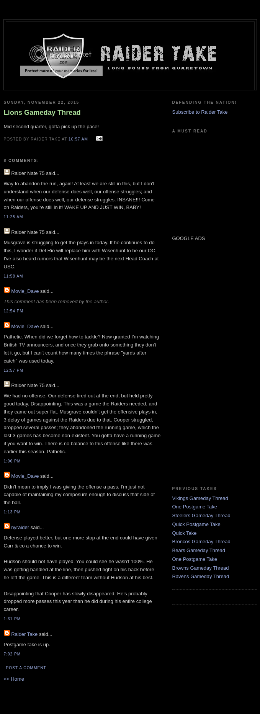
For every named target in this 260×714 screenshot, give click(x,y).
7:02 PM (12, 654)
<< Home (14, 679)
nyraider (20, 527)
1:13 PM (12, 512)
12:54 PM (13, 311)
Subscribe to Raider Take (200, 112)
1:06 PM (12, 461)
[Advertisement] (195, 363)
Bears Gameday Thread (199, 550)
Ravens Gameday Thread (200, 576)
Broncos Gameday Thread (201, 541)
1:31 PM (12, 619)
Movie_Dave (25, 291)
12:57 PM (13, 370)
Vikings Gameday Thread (200, 498)
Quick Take (184, 533)
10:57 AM (78, 139)
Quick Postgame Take (196, 524)
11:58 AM (13, 276)
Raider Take (24, 634)
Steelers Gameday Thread (201, 515)
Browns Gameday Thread (200, 568)
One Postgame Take (194, 507)
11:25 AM (13, 217)
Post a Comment (26, 668)
